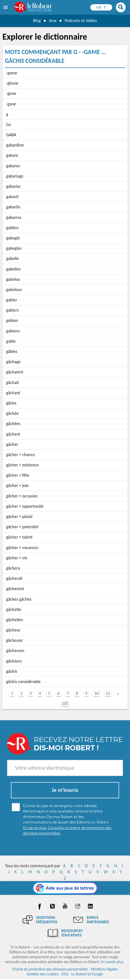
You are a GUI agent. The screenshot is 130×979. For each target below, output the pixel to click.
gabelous (14, 289)
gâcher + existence (22, 465)
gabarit (12, 196)
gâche (11, 403)
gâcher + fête (17, 475)
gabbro (12, 227)
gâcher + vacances (22, 547)
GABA (11, 134)
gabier (11, 300)
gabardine (15, 145)
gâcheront (15, 588)
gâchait (12, 382)
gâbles (11, 351)
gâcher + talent (19, 537)
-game (11, 73)
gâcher (12, 444)
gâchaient (14, 372)
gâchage (13, 361)
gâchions (14, 661)
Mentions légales (104, 969)
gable (11, 341)
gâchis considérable (23, 681)
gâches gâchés (18, 599)
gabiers (12, 310)
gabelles (13, 269)
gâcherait (14, 578)
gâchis (11, 671)
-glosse (12, 83)
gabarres (13, 217)
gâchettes (14, 619)
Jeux (52, 20)
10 (96, 693)
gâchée (12, 413)
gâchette (13, 609)
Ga (8, 124)
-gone (11, 93)
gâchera (13, 568)
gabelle (12, 258)
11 (108, 693)
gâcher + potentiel (22, 526)
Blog (37, 20)
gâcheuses (15, 650)
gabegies (14, 248)
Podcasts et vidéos (81, 20)
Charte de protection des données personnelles (50, 969)
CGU (64, 974)
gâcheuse (14, 640)
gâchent (13, 434)
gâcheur (13, 630)
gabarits (13, 207)
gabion (12, 320)
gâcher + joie (17, 485)
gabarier (13, 186)
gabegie (13, 238)
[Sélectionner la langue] (101, 7)
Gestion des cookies (43, 974)
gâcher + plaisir (19, 516)
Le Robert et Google (87, 974)
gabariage (14, 176)
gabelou (13, 279)
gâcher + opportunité (25, 506)
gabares (13, 166)
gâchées (13, 423)
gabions (13, 331)
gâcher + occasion (21, 496)
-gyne (11, 104)
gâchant (13, 392)
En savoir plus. (112, 961)
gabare (12, 155)
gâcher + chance (20, 454)
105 (65, 703)
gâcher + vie (16, 558)
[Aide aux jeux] (65, 888)
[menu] (6, 7)
